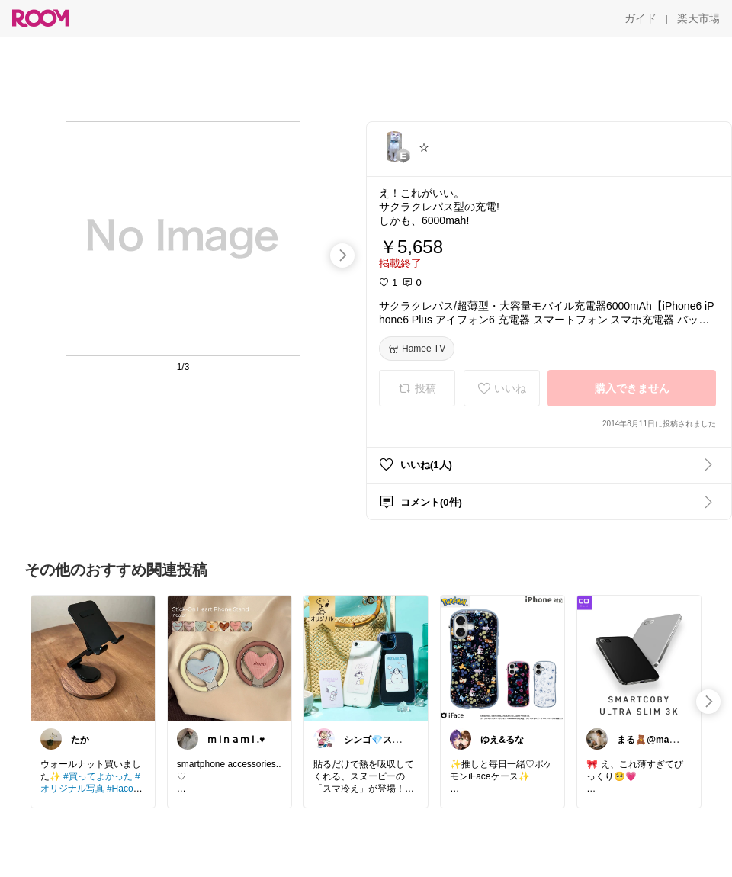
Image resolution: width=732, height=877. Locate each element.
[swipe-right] (342, 255)
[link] (93, 657)
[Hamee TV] (416, 348)
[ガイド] (640, 18)
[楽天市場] (698, 18)
